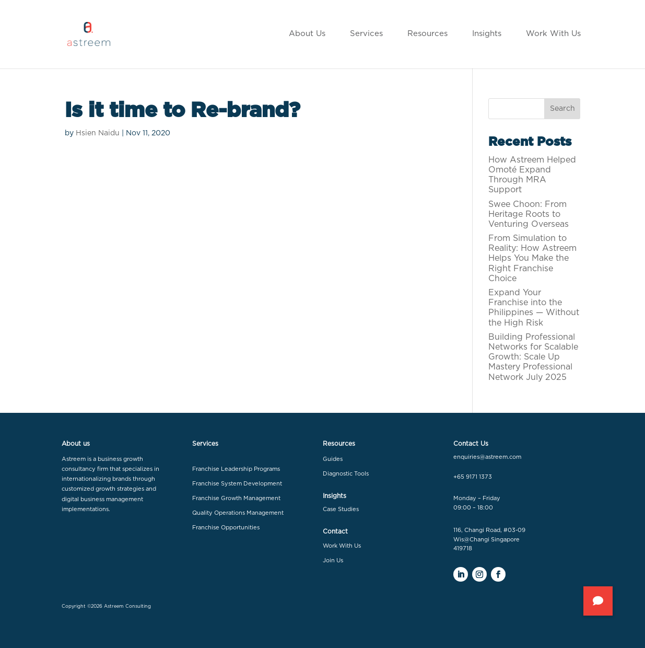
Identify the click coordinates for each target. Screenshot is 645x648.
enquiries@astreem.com (487, 457)
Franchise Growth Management (236, 498)
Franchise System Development (237, 484)
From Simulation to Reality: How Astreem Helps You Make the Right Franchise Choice (532, 258)
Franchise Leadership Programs (236, 469)
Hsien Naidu (98, 133)
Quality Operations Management (238, 513)
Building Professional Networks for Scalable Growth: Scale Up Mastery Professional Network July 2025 (533, 357)
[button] (598, 601)
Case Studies (341, 509)
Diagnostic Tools (346, 474)
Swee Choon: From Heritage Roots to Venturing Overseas (528, 214)
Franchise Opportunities (226, 527)
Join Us (333, 560)
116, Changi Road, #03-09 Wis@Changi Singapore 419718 (489, 539)
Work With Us (342, 546)
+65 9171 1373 (472, 477)
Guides (333, 459)
